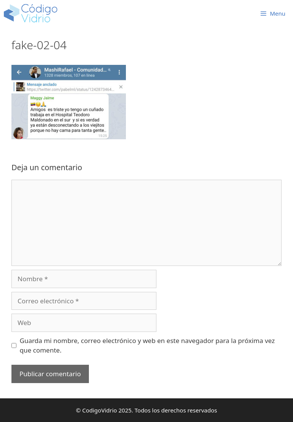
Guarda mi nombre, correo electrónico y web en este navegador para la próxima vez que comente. (147, 345)
